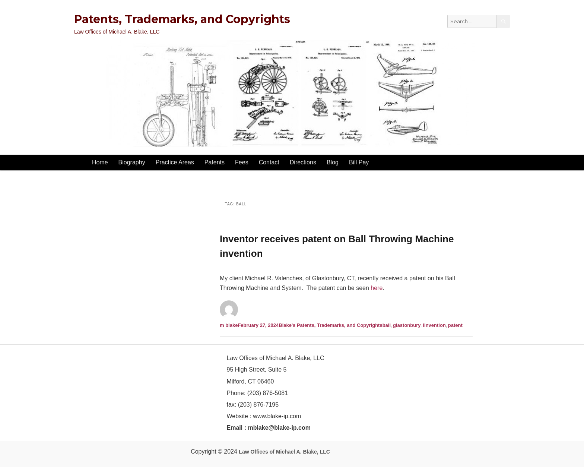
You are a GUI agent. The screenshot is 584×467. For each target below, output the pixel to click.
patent (455, 325)
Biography (131, 162)
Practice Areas (175, 162)
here (377, 288)
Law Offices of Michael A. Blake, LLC (284, 452)
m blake (229, 325)
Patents (214, 162)
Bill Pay (359, 162)
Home (100, 162)
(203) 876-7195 (258, 404)
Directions (303, 162)
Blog (333, 162)
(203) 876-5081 (266, 393)
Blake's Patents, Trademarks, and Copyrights (330, 325)
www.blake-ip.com (277, 416)
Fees (241, 162)
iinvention (434, 325)
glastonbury (406, 325)
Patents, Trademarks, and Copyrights (182, 19)
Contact (269, 162)
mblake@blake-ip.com (279, 428)
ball (387, 325)
